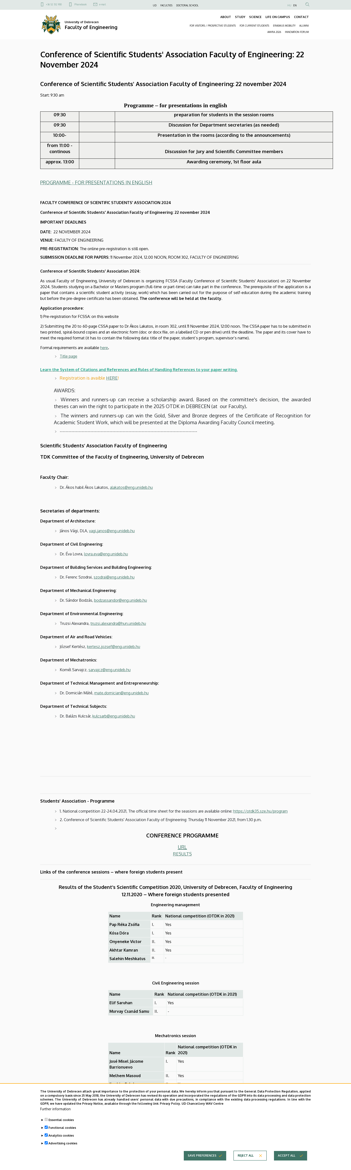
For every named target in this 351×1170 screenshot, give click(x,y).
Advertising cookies (63, 1151)
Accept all (286, 1163)
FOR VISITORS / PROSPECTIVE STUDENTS (213, 25)
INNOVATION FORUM (297, 31)
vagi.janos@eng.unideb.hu (112, 530)
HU (289, 5)
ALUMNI (304, 25)
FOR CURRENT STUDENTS (254, 25)
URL (182, 847)
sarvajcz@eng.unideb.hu (109, 669)
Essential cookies (61, 1128)
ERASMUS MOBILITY (284, 25)
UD (154, 5)
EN (295, 5)
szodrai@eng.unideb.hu (114, 577)
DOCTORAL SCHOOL (187, 5)
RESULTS (182, 853)
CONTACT (301, 17)
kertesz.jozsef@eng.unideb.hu (113, 646)
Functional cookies (62, 1135)
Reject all (246, 1163)
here (104, 347)
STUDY (240, 17)
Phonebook (80, 4)
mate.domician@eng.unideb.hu (121, 692)
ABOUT (225, 17)
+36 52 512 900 (54, 4)
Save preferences (202, 1163)
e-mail (102, 4)
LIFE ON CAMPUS (277, 17)
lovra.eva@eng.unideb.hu (106, 553)
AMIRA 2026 (274, 31)
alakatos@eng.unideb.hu (131, 487)
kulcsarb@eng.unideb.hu (113, 716)
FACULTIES (166, 5)
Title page (68, 356)
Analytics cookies (61, 1143)
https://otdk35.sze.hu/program (260, 811)
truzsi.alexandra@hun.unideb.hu (118, 623)
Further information (55, 1117)
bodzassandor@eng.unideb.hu (120, 600)
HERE (112, 378)
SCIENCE (255, 17)
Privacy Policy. (170, 1111)
